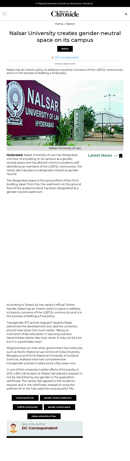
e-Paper (40, 3)
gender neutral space (59, 407)
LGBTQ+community (27, 407)
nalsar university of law (44, 416)
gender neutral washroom (58, 398)
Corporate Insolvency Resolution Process (68, 3)
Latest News (100, 155)
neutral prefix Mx (25, 398)
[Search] (126, 14)
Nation (65, 48)
